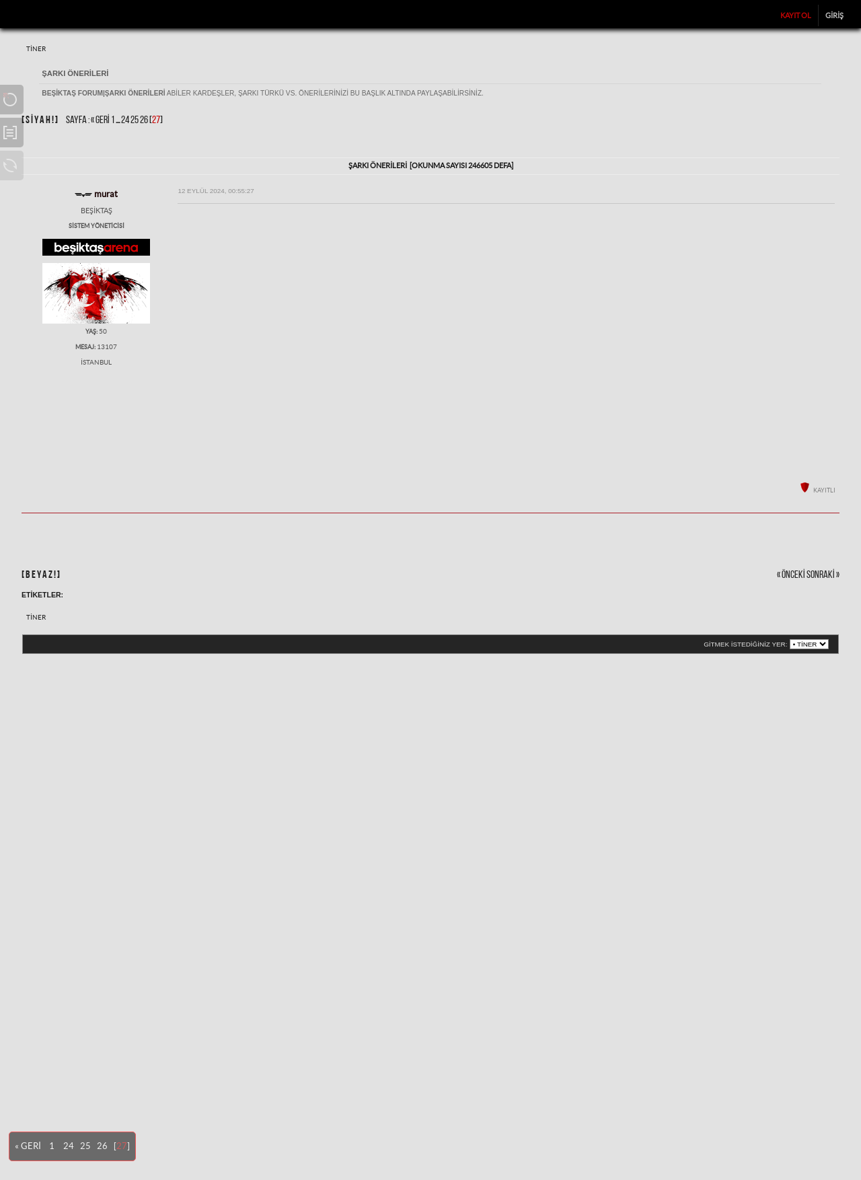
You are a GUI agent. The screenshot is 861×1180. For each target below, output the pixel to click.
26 (144, 120)
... (118, 120)
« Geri (100, 120)
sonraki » (823, 575)
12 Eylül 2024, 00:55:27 (216, 190)
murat (106, 194)
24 (125, 120)
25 (134, 120)
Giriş (834, 15)
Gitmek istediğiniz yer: (745, 644)
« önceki (791, 575)
